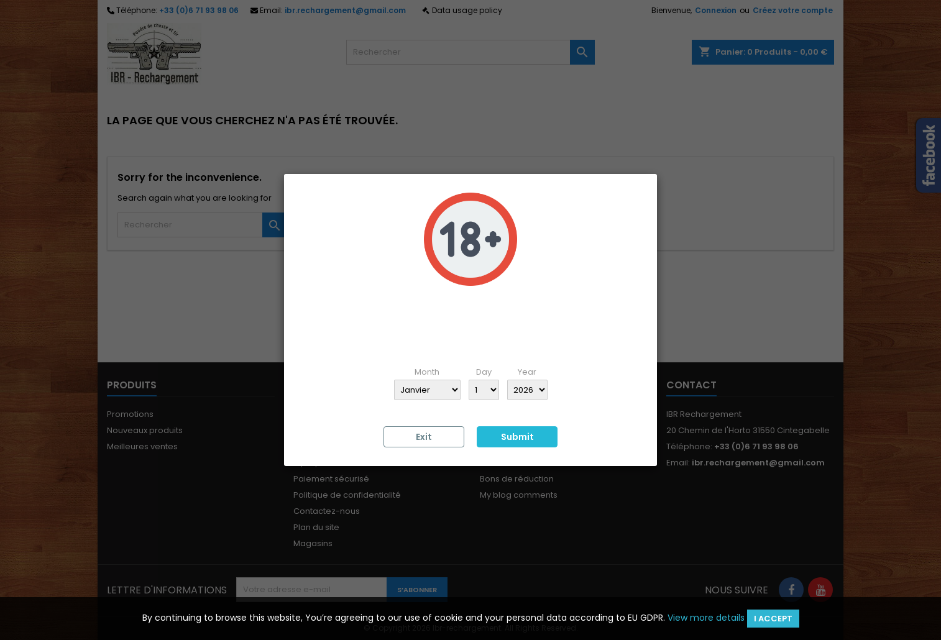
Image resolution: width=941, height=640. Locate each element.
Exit (424, 437)
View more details (706, 617)
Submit (517, 437)
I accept (773, 618)
